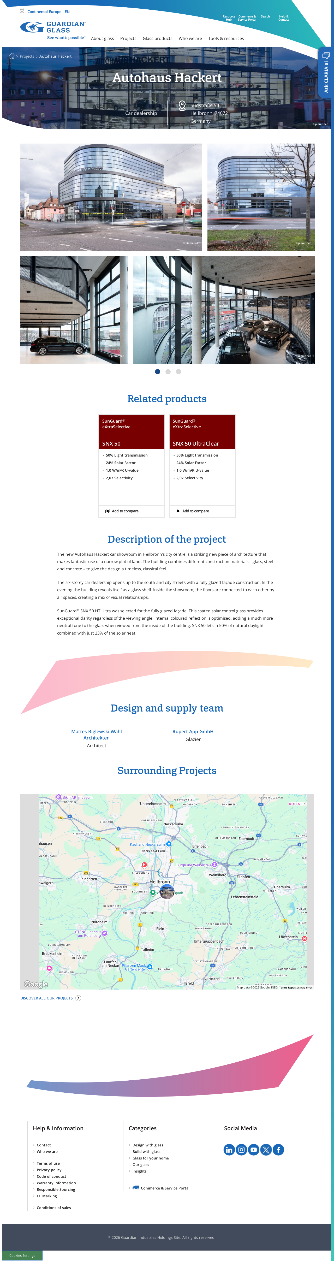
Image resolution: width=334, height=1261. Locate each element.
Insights (140, 1171)
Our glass (141, 1164)
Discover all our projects (46, 998)
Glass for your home (151, 1158)
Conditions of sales (54, 1207)
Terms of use (48, 1163)
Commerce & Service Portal (165, 1188)
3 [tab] (178, 371)
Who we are (47, 1151)
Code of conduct (51, 1176)
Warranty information (56, 1182)
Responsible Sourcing (56, 1189)
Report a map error (300, 987)
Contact (44, 1144)
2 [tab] (168, 371)
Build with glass (146, 1151)
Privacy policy (49, 1169)
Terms (283, 987)
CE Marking (47, 1195)
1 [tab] (157, 371)
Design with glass (148, 1144)
